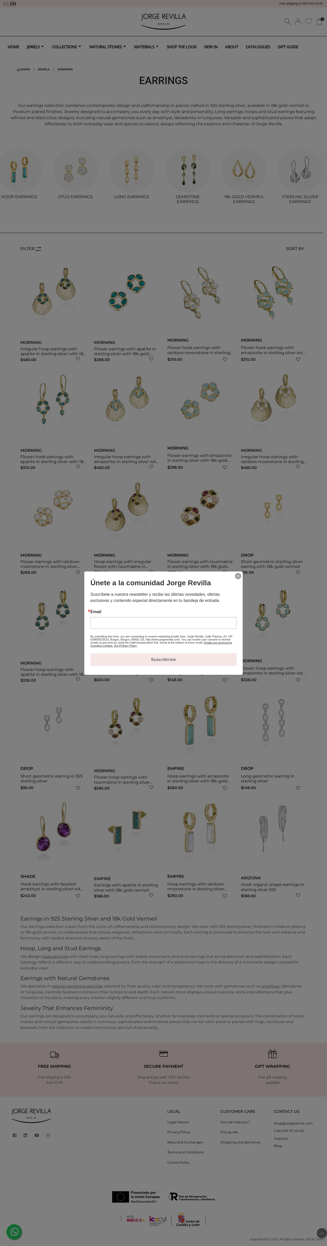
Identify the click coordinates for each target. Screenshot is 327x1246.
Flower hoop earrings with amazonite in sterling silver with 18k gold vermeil (273, 673)
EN (13, 3)
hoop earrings (55, 956)
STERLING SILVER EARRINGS (300, 199)
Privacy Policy (178, 1132)
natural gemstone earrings (77, 986)
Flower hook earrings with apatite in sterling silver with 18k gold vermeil (53, 461)
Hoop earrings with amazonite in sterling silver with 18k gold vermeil (198, 781)
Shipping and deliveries (240, 1142)
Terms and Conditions (185, 1152)
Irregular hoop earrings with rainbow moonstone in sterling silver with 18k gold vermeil (272, 461)
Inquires (281, 1138)
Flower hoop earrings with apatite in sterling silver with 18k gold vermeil (53, 674)
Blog (278, 1146)
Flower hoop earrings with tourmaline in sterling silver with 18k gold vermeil (122, 782)
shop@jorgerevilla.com (293, 1123)
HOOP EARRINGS (19, 196)
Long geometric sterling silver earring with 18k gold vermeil (197, 671)
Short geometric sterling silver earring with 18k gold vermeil (272, 564)
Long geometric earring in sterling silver (267, 778)
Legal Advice (178, 1122)
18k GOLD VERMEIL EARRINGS (244, 199)
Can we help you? (235, 1122)
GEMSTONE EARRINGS (188, 199)
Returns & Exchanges (185, 1142)
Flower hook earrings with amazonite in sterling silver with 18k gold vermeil (273, 352)
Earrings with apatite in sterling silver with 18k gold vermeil (126, 887)
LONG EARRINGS (131, 196)
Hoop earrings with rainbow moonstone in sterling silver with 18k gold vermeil (195, 889)
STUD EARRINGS (75, 196)
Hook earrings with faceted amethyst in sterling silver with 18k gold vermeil (52, 889)
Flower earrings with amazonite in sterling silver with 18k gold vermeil (199, 460)
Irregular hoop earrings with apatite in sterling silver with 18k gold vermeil (53, 353)
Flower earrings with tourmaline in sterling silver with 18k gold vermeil (200, 566)
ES (6, 3)
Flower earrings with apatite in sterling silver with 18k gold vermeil (125, 353)
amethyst (270, 986)
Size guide (229, 1132)
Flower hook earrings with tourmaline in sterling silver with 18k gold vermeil (122, 673)
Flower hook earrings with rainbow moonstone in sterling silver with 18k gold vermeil (198, 352)
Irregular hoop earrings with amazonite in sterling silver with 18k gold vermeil (126, 461)
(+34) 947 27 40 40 (289, 1131)
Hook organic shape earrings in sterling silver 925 (272, 887)
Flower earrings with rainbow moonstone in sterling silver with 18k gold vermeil (49, 566)
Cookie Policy (178, 1162)
